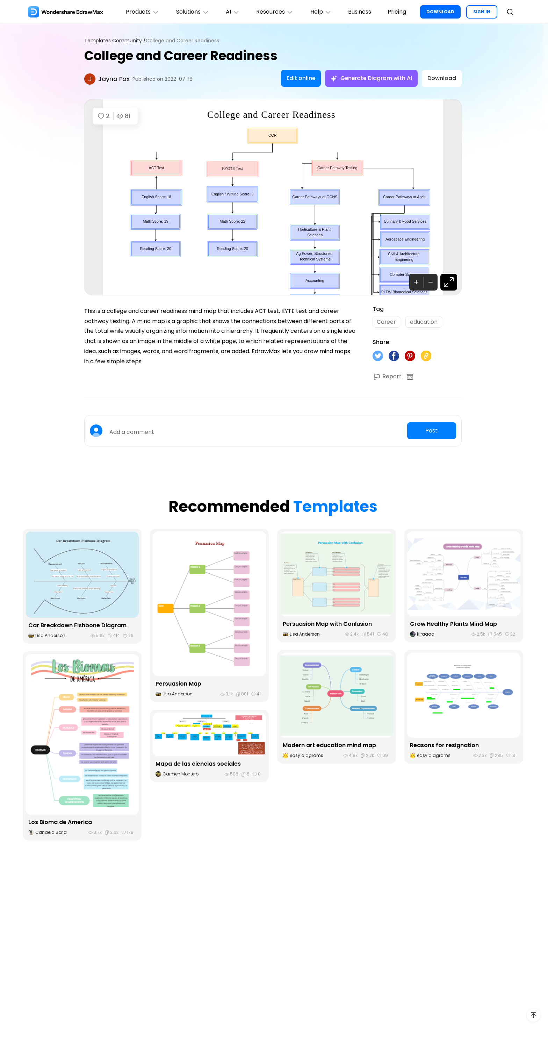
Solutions (191, 12)
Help (320, 12)
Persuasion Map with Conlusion (327, 624)
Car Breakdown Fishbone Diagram (77, 626)
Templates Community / (115, 41)
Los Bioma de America (60, 822)
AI (232, 12)
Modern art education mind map (329, 745)
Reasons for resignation (444, 745)
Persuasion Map (178, 684)
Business (359, 12)
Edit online (299, 78)
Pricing (397, 12)
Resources (274, 12)
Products (141, 12)
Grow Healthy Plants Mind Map (453, 624)
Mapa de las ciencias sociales (198, 764)
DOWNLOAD (440, 12)
